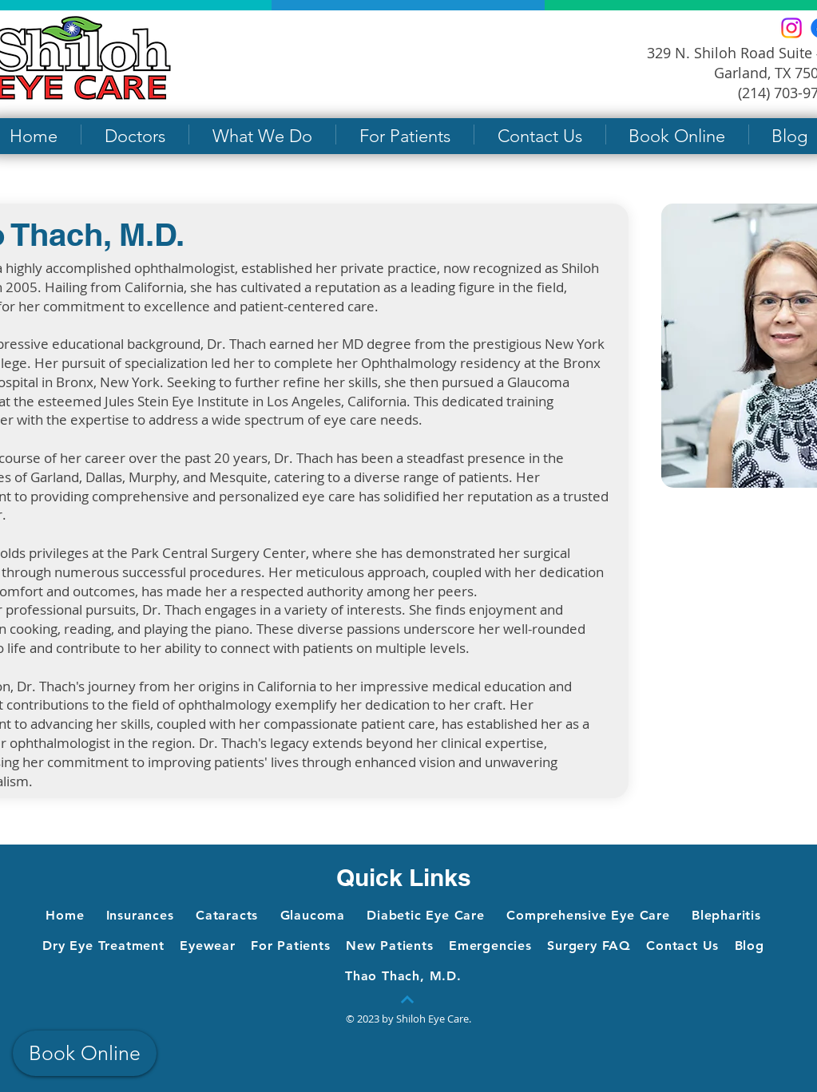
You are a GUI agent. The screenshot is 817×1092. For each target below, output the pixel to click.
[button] (134, 134)
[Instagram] (791, 28)
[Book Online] (85, 1053)
